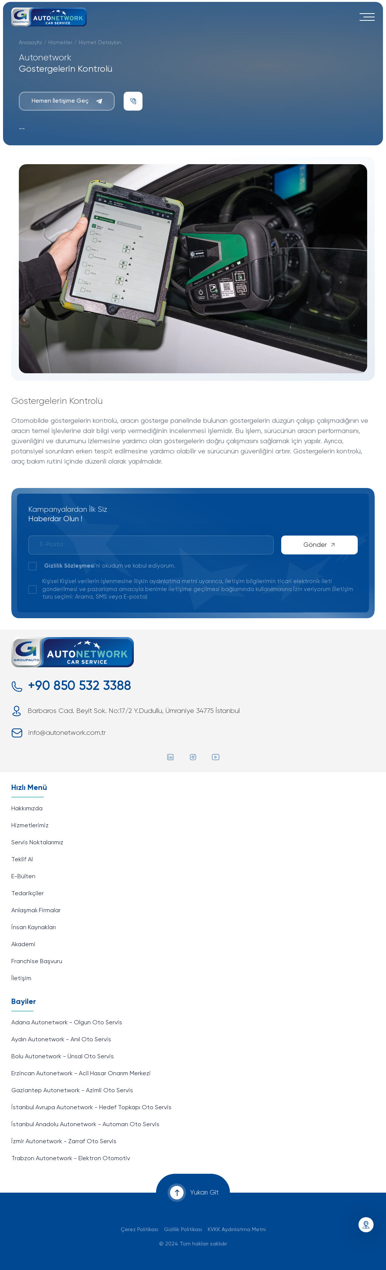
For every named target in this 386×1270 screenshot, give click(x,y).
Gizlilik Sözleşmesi (69, 566)
